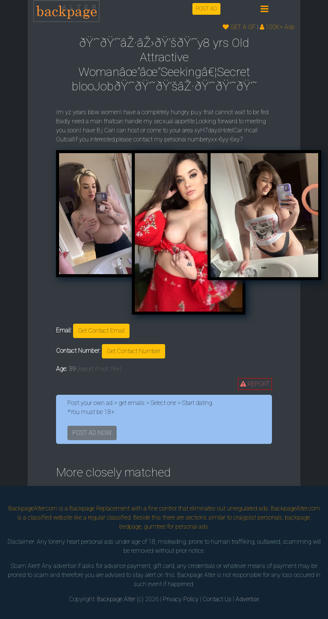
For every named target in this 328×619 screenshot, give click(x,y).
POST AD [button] (206, 9)
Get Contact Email (101, 330)
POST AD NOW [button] (92, 432)
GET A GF (239, 27)
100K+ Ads (277, 27)
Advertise (247, 599)
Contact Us (217, 599)
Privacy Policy (180, 599)
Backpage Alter (116, 599)
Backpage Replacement (99, 508)
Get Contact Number (133, 351)
